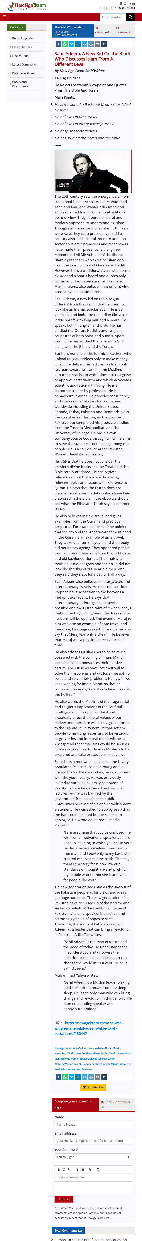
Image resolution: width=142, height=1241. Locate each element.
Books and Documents (20, 84)
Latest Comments (24, 64)
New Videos (20, 56)
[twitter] (71, 44)
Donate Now (93, 1087)
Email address (66, 1133)
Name (59, 1117)
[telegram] (84, 44)
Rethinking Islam (23, 38)
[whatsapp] (65, 44)
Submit (64, 1199)
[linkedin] (78, 44)
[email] (97, 44)
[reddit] (91, 44)
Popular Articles (23, 73)
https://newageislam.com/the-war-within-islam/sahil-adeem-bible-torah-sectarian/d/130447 (88, 1028)
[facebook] (58, 44)
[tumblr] (104, 44)
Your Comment (66, 1149)
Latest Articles (22, 47)
